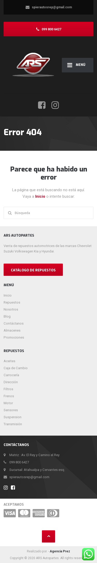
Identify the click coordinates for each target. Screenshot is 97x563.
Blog (7, 316)
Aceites (9, 361)
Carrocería (11, 375)
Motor (8, 403)
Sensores (11, 410)
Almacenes (12, 330)
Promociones (14, 337)
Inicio (40, 196)
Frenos (9, 396)
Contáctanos (14, 323)
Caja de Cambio (16, 368)
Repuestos (12, 302)
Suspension (12, 417)
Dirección (11, 382)
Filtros (8, 389)
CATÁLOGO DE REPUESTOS (33, 270)
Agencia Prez (60, 551)
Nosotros (11, 309)
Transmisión (13, 424)
